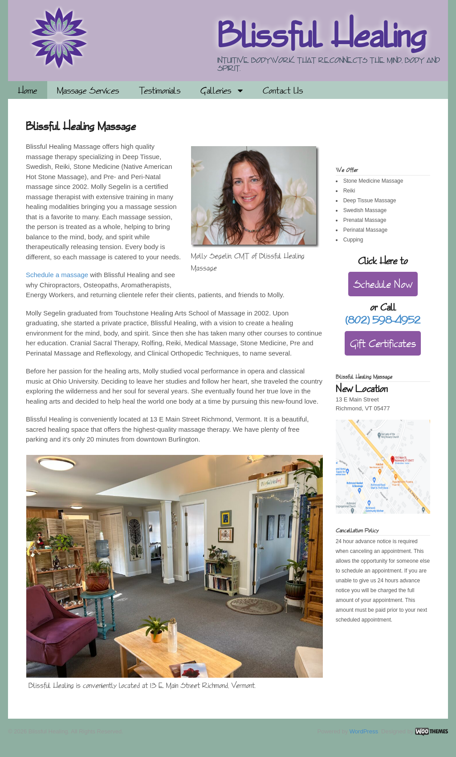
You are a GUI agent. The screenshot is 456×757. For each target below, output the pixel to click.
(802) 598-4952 (382, 320)
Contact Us (283, 90)
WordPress (364, 731)
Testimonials (159, 90)
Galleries (215, 90)
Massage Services (88, 90)
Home (27, 90)
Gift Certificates (383, 343)
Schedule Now (382, 284)
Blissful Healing (321, 34)
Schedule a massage (57, 274)
